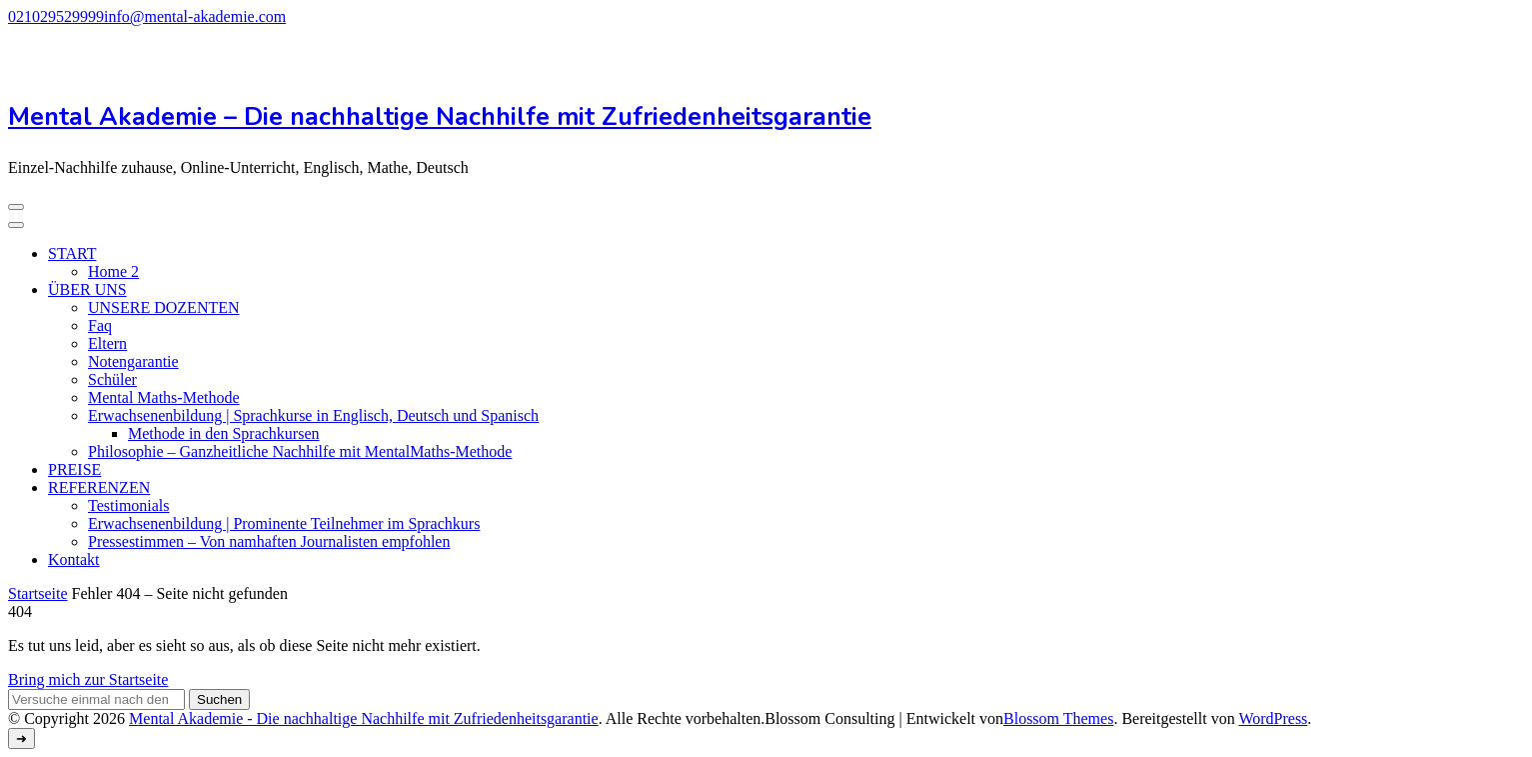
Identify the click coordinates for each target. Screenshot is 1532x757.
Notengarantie (133, 361)
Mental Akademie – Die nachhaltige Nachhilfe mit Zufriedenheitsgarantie (439, 117)
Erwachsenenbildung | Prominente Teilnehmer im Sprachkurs (284, 523)
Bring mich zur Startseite (88, 679)
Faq (100, 325)
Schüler (112, 379)
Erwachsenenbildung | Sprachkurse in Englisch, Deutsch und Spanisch (313, 415)
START (72, 253)
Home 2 (113, 271)
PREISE (74, 469)
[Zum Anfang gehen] (21, 738)
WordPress (1272, 718)
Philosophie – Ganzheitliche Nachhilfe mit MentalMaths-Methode (300, 451)
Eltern (107, 343)
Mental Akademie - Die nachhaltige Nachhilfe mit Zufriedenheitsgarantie (364, 718)
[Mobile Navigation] (16, 207)
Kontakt (74, 559)
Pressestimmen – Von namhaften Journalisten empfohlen (269, 541)
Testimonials (129, 505)
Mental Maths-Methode (164, 397)
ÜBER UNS (87, 289)
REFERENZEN (99, 487)
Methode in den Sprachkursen (224, 433)
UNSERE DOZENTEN (164, 307)
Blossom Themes (1058, 718)
